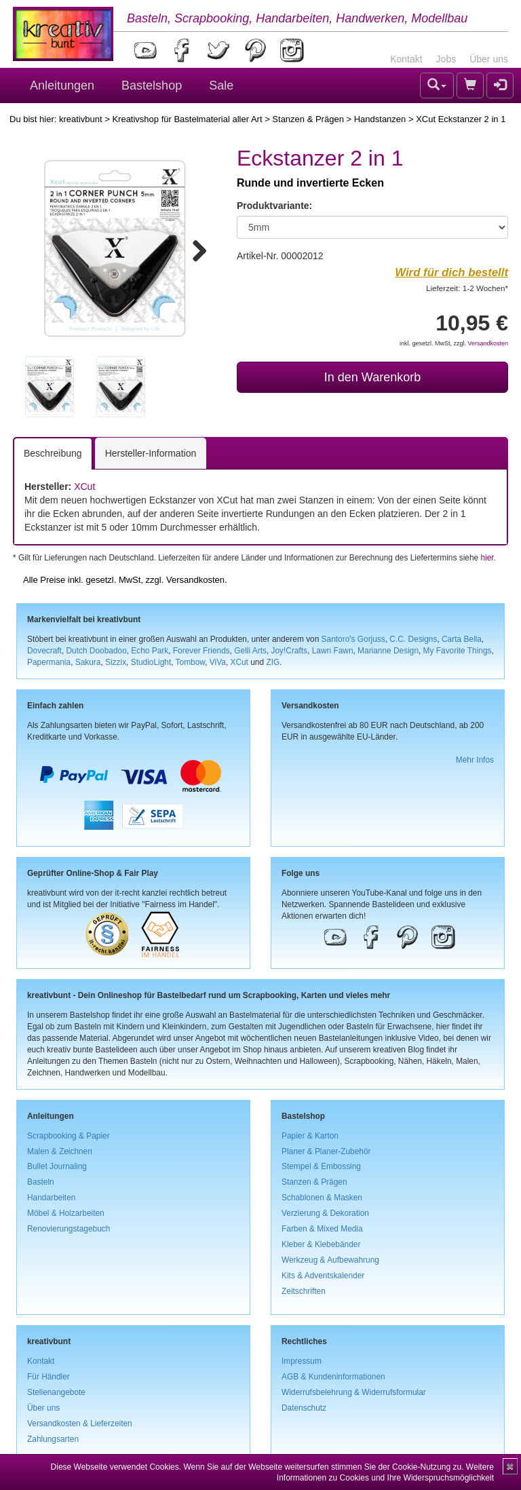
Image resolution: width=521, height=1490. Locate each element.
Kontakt (406, 59)
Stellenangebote (56, 1392)
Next (193, 248)
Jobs (446, 59)
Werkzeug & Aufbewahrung (330, 1260)
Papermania (49, 662)
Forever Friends (201, 650)
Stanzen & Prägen (308, 119)
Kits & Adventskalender (323, 1275)
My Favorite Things (457, 650)
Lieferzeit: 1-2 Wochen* (467, 288)
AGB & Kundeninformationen (333, 1376)
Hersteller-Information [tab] (151, 453)
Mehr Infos (475, 760)
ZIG (272, 662)
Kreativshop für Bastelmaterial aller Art (187, 119)
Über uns (488, 59)
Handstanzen (380, 119)
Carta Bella (462, 639)
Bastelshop (151, 85)
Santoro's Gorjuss (353, 639)
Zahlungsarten (53, 1439)
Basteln (40, 1182)
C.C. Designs (413, 639)
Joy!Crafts (289, 650)
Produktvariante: (274, 205)
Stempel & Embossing (321, 1166)
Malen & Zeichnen (59, 1151)
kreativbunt (80, 119)
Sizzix (115, 662)
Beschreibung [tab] (53, 453)
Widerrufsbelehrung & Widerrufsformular (354, 1392)
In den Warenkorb (372, 377)
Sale (221, 85)
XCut (84, 486)
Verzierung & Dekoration (325, 1213)
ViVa (218, 662)
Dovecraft (44, 650)
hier (486, 557)
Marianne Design (388, 650)
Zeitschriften (304, 1291)
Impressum (302, 1361)
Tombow (191, 662)
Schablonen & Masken (322, 1197)
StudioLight (151, 662)
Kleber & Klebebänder (321, 1244)
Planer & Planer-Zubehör (326, 1151)
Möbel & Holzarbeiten (65, 1213)
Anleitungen (62, 85)
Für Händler (48, 1376)
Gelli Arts (250, 650)
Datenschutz (304, 1408)
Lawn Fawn (332, 650)
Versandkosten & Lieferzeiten (79, 1423)
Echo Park (149, 650)
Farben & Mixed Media (322, 1229)
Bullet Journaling (57, 1166)
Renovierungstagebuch (68, 1229)
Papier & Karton (310, 1136)
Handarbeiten (51, 1197)
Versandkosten (487, 343)
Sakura (88, 662)
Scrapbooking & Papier (68, 1136)
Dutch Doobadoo (96, 650)
